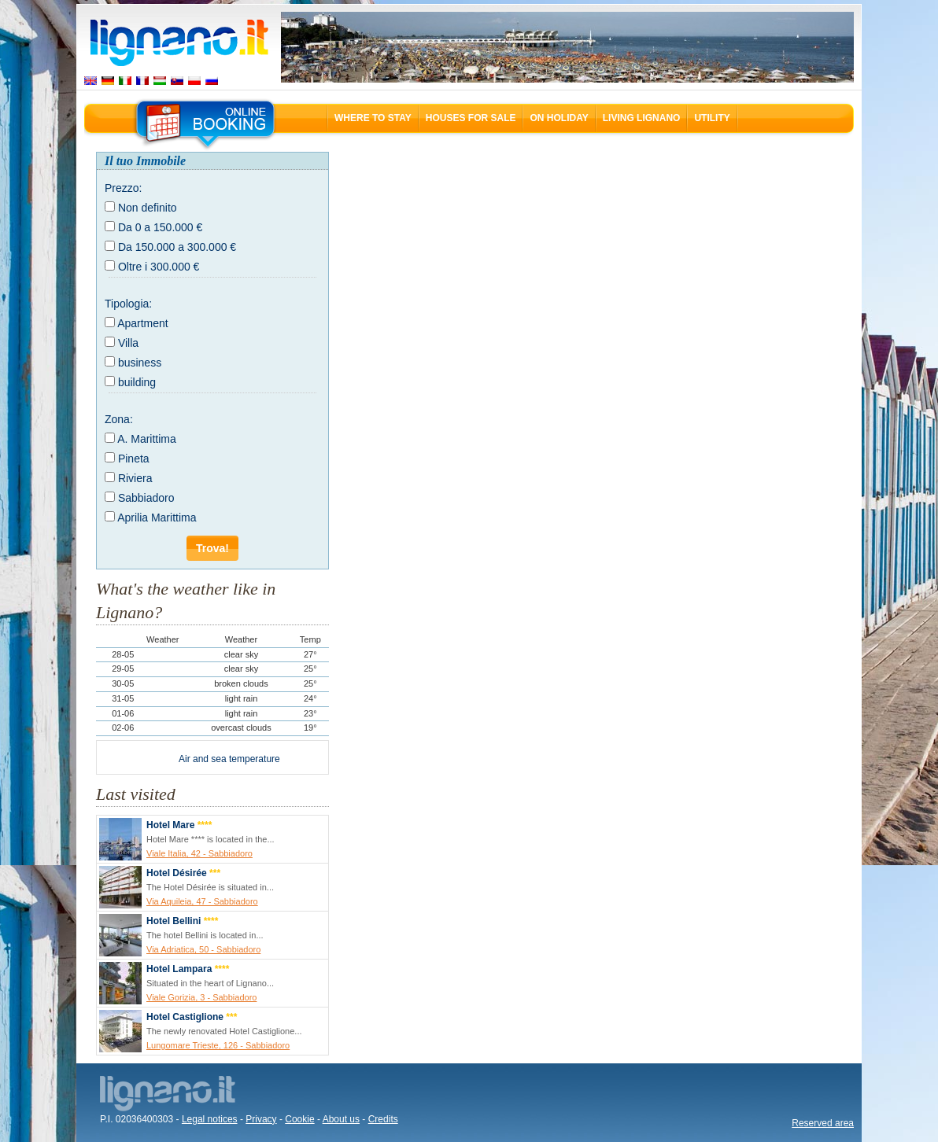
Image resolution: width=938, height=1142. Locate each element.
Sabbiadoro (146, 498)
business (139, 362)
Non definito (147, 207)
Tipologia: (128, 303)
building (137, 382)
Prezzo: (123, 188)
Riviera (135, 478)
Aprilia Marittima (156, 517)
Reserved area (823, 1123)
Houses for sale (471, 117)
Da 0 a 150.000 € (160, 227)
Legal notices (210, 1119)
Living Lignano (642, 117)
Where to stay (373, 117)
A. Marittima (146, 439)
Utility (711, 117)
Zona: (119, 419)
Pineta (134, 458)
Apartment (142, 323)
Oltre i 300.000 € (159, 266)
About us (341, 1119)
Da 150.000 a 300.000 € (177, 247)
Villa (128, 343)
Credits (383, 1119)
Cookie (299, 1119)
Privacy (261, 1119)
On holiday (559, 117)
